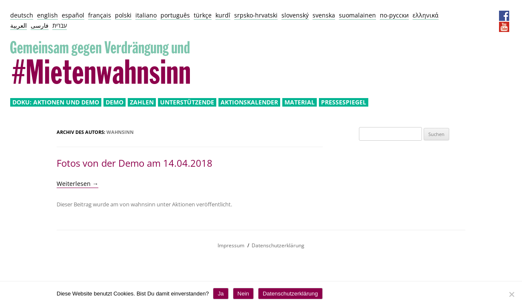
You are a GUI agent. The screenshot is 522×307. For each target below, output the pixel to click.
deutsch (21, 15)
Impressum (462, 16)
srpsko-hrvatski (256, 15)
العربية (18, 25)
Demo (114, 102)
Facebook (504, 16)
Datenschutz (476, 16)
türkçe (203, 15)
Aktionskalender (249, 102)
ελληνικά (426, 15)
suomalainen (357, 15)
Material (299, 102)
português (175, 15)
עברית (59, 25)
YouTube (504, 27)
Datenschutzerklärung (278, 245)
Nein (243, 293)
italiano (146, 15)
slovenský (295, 15)
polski (123, 15)
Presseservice (490, 16)
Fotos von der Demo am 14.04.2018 (134, 162)
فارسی (40, 25)
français (99, 15)
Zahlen (142, 102)
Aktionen (183, 204)
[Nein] (511, 294)
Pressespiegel (343, 102)
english (47, 15)
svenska (324, 15)
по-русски (394, 15)
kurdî (222, 15)
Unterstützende (187, 102)
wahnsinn (120, 132)
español (73, 15)
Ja (221, 293)
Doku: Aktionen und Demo (55, 102)
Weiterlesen (77, 184)
